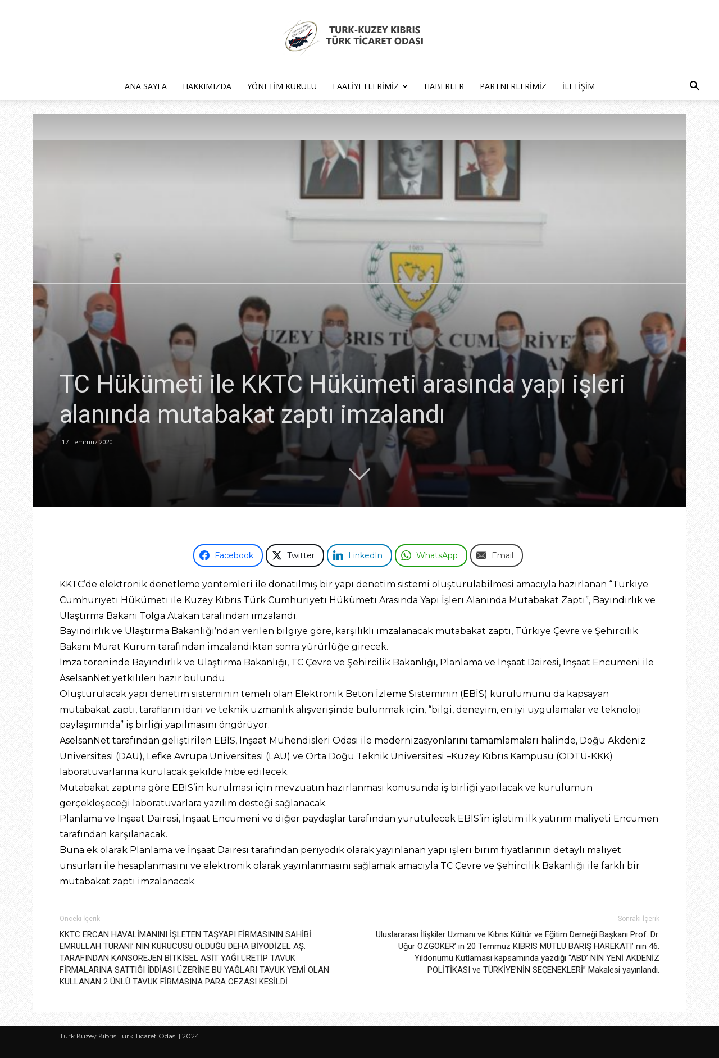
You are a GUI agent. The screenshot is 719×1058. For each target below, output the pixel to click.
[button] (694, 87)
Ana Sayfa (146, 86)
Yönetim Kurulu (282, 86)
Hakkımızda (207, 86)
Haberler (444, 86)
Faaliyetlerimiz (370, 86)
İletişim (578, 86)
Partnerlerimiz (513, 86)
